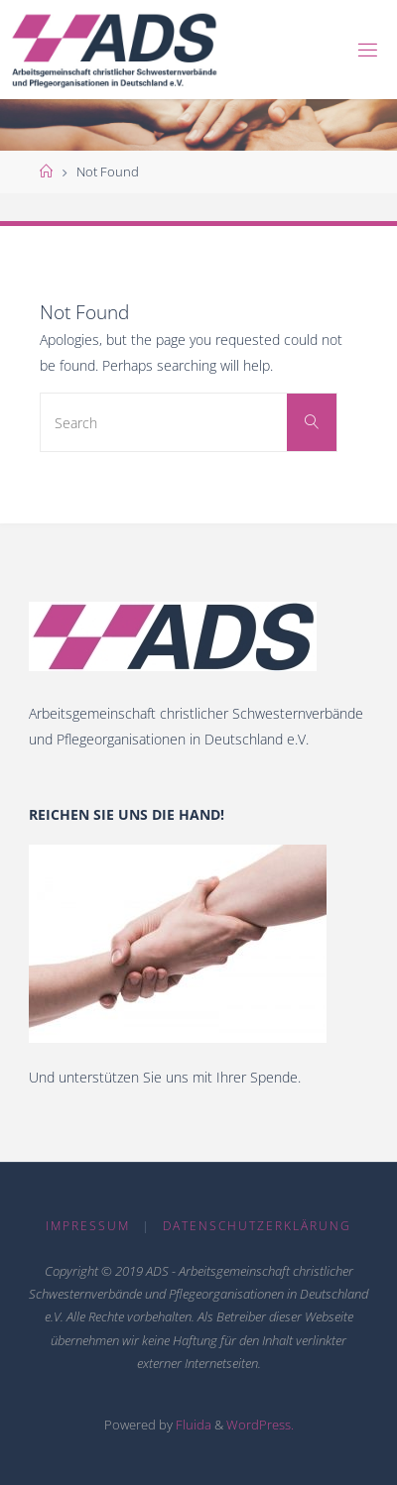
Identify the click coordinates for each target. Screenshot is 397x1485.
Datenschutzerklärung (257, 1225)
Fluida (192, 1424)
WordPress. (260, 1424)
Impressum (88, 1225)
